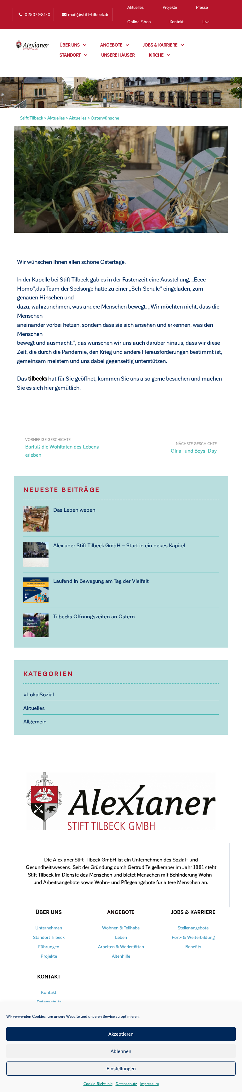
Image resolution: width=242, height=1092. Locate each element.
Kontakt (176, 21)
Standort (73, 55)
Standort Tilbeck (48, 936)
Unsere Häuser (118, 55)
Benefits (193, 945)
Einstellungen (121, 1068)
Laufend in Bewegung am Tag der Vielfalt (97, 580)
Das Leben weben (73, 509)
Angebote (114, 44)
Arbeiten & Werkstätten (121, 945)
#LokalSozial (38, 694)
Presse (202, 7)
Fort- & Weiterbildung (193, 936)
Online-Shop (139, 21)
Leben (121, 936)
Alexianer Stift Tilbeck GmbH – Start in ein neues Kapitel (115, 545)
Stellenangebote (193, 926)
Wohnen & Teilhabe (121, 926)
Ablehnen (121, 1051)
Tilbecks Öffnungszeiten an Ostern (91, 616)
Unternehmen (48, 926)
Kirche (159, 55)
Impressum (149, 1083)
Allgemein (34, 720)
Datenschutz (126, 1083)
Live (206, 21)
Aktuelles (135, 7)
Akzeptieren (121, 1034)
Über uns (73, 44)
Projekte (170, 7)
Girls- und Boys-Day (194, 451)
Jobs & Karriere (163, 44)
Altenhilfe (121, 955)
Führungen (49, 945)
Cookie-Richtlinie (98, 1083)
